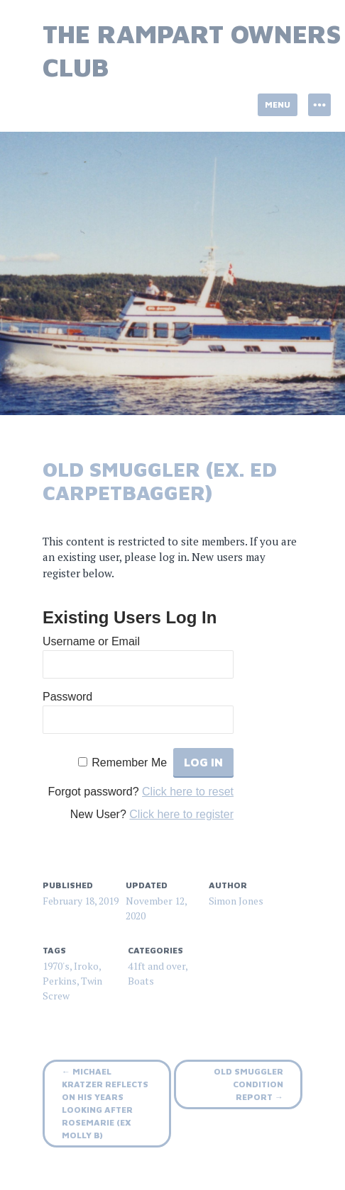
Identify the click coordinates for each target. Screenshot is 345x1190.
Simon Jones (236, 900)
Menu (277, 104)
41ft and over (156, 966)
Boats (141, 980)
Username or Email (91, 641)
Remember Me (129, 762)
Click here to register (181, 814)
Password (67, 697)
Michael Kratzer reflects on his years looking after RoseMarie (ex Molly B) (105, 1103)
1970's (56, 966)
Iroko (86, 966)
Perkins (60, 980)
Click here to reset (188, 792)
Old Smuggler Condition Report (248, 1084)
